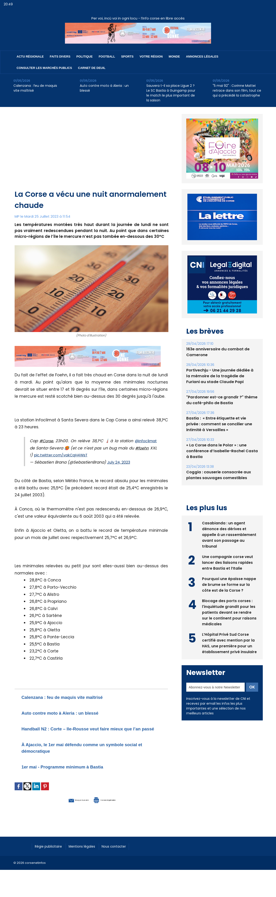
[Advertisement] (92, 153)
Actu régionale (30, 56)
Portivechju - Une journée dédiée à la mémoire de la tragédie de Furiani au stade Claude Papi (221, 376)
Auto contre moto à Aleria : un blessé (104, 88)
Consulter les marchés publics (44, 68)
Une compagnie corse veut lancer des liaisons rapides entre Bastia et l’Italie (227, 561)
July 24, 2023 (120, 462)
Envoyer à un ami (66, 806)
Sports (127, 56)
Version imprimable (115, 806)
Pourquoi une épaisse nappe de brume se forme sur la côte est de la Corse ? (229, 583)
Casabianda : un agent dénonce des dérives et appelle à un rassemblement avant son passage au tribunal (229, 534)
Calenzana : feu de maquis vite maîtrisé (35, 88)
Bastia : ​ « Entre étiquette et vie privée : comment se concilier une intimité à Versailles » (221, 424)
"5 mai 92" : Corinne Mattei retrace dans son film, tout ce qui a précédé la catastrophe (237, 90)
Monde (174, 56)
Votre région (151, 56)
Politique (84, 56)
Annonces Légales (202, 56)
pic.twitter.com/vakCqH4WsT (71, 455)
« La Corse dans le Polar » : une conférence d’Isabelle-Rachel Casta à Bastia (220, 450)
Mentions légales (89, 852)
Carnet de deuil (91, 68)
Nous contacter (125, 852)
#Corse (46, 441)
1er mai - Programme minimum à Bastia (74, 773)
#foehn (149, 448)
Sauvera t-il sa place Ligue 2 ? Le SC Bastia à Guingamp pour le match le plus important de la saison (170, 93)
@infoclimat (144, 441)
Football (107, 56)
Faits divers (60, 56)
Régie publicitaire (51, 852)
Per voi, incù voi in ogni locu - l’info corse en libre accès (138, 18)
